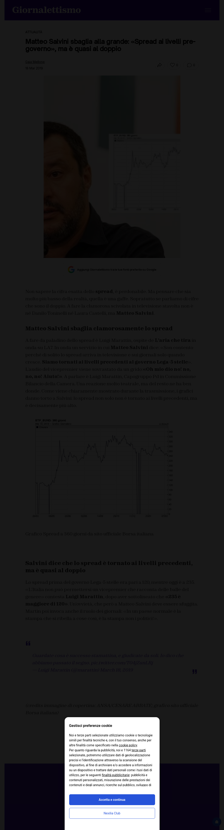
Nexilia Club (112, 813)
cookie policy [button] (128, 745)
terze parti (139, 750)
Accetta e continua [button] (112, 800)
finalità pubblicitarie (116, 775)
